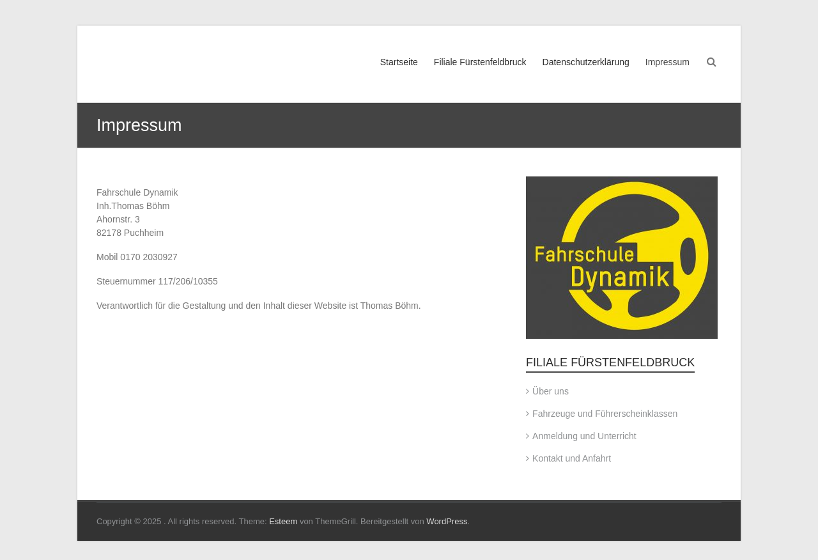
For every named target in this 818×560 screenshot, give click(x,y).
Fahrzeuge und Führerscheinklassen (604, 413)
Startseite (399, 62)
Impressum (667, 62)
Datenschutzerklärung (586, 62)
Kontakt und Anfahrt (571, 458)
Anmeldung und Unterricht (584, 436)
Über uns (550, 391)
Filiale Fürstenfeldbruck (480, 62)
